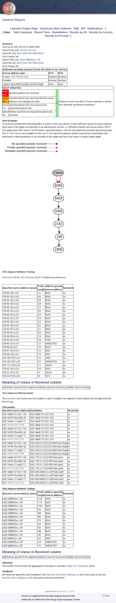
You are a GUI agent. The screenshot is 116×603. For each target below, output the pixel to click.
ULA (26, 76)
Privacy (106, 595)
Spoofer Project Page (25, 28)
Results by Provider (57, 35)
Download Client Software (55, 28)
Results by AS (78, 32)
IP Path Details (14, 133)
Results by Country (101, 32)
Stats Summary (22, 32)
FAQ (76, 28)
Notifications (95, 28)
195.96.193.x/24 (28, 50)
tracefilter (11, 398)
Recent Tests (42, 32)
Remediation (60, 32)
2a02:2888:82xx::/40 (30, 59)
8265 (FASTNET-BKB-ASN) (30, 53)
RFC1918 (16, 76)
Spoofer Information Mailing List (63, 574)
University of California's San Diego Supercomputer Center (50, 599)
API (83, 28)
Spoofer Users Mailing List (15, 577)
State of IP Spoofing (77, 566)
